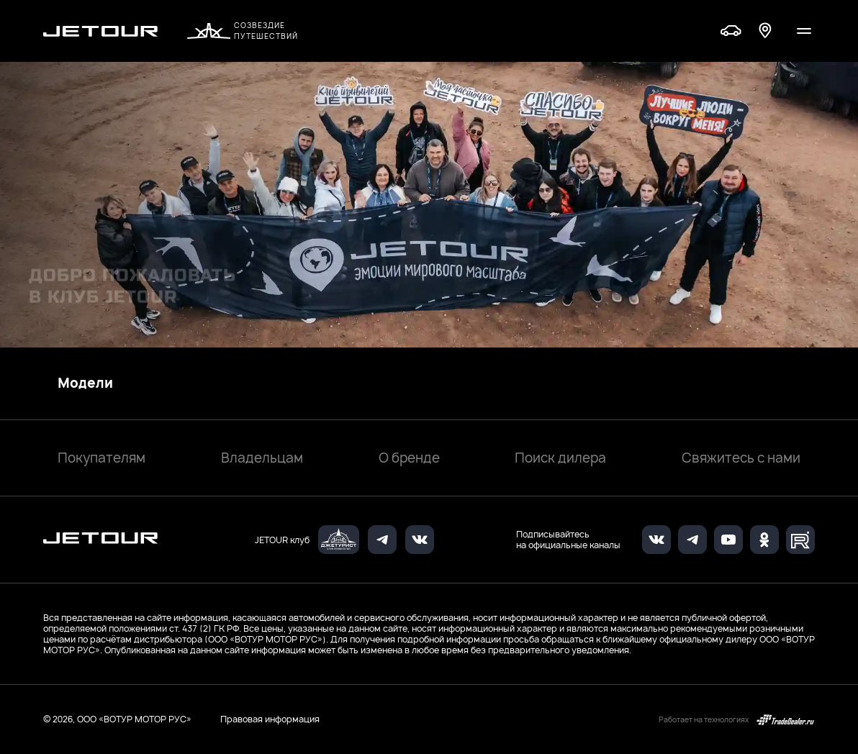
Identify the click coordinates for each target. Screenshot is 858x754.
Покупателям (101, 458)
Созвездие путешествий (242, 30)
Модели (85, 383)
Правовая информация (270, 719)
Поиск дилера (560, 458)
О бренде (409, 458)
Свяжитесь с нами (741, 458)
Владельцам (262, 458)
